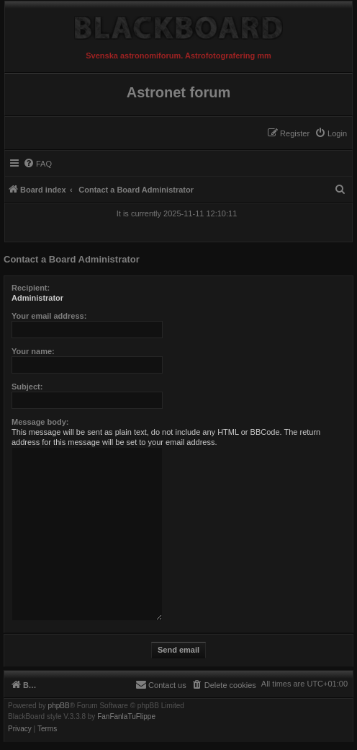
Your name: (33, 351)
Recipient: (31, 287)
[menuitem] (331, 133)
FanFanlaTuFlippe (126, 716)
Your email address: (49, 316)
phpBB (59, 706)
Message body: (40, 422)
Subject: (27, 386)
